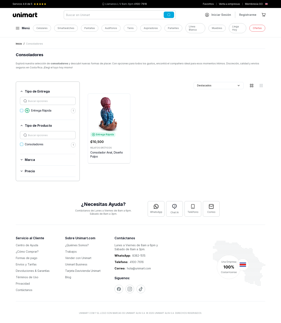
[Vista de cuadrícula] (252, 86)
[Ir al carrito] (264, 15)
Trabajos (71, 251)
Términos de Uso (27, 277)
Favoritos (208, 3)
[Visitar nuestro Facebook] (119, 289)
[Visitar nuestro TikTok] (141, 289)
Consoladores (34, 144)
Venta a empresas (229, 3)
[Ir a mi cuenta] (218, 15)
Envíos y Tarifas (26, 264)
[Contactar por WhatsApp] (156, 209)
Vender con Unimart (78, 258)
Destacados (218, 85)
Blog (68, 277)
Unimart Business (76, 264)
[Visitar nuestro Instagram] (130, 289)
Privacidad (23, 283)
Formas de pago (26, 258)
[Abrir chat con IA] (174, 209)
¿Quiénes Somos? (77, 245)
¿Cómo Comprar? (27, 251)
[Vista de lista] (261, 86)
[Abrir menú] (23, 28)
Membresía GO (254, 3)
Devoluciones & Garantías (33, 270)
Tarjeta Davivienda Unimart (83, 270)
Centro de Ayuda (27, 245)
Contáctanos (24, 290)
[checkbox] (21, 110)
